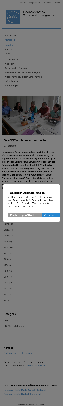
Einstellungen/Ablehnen (24, 215)
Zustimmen (50, 215)
